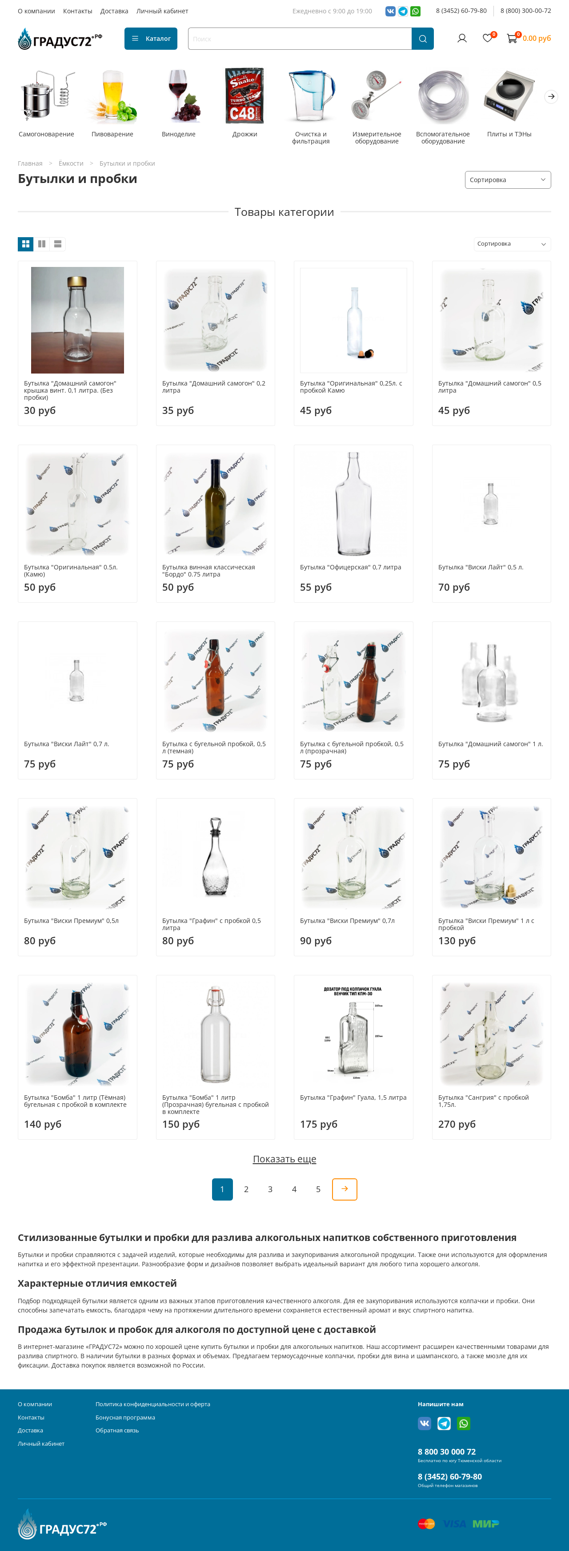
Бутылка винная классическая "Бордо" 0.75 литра (208, 572)
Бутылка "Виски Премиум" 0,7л (347, 922)
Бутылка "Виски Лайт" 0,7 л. (66, 745)
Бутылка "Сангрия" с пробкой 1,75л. (483, 1102)
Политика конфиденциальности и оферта (153, 1404)
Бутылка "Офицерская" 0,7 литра (350, 569)
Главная (30, 165)
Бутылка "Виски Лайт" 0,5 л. (481, 569)
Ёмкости (71, 165)
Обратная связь (117, 1430)
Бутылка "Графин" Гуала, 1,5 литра (353, 1099)
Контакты (77, 11)
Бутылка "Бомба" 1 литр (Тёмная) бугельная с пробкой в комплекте (75, 1102)
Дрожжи (250, 135)
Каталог (151, 38)
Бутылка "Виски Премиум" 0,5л (71, 922)
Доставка (114, 11)
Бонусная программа (125, 1417)
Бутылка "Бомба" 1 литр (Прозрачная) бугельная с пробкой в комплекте (215, 1106)
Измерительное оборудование (386, 139)
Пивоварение (115, 135)
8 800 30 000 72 (447, 1451)
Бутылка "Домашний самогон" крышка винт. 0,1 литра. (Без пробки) (70, 392)
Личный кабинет (162, 11)
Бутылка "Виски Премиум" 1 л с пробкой (486, 926)
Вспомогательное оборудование (454, 139)
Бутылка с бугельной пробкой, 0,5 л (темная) (214, 749)
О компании (36, 11)
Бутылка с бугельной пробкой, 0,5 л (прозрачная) (352, 749)
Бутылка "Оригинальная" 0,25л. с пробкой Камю (351, 388)
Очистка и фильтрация (318, 139)
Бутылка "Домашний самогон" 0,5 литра (489, 388)
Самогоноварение (47, 135)
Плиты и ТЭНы (522, 135)
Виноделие (183, 135)
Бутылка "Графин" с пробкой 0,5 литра (211, 926)
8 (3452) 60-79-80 (461, 10)
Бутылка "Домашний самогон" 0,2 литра (213, 388)
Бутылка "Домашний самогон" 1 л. (490, 745)
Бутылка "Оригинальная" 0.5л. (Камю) (71, 572)
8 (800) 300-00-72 (526, 10)
